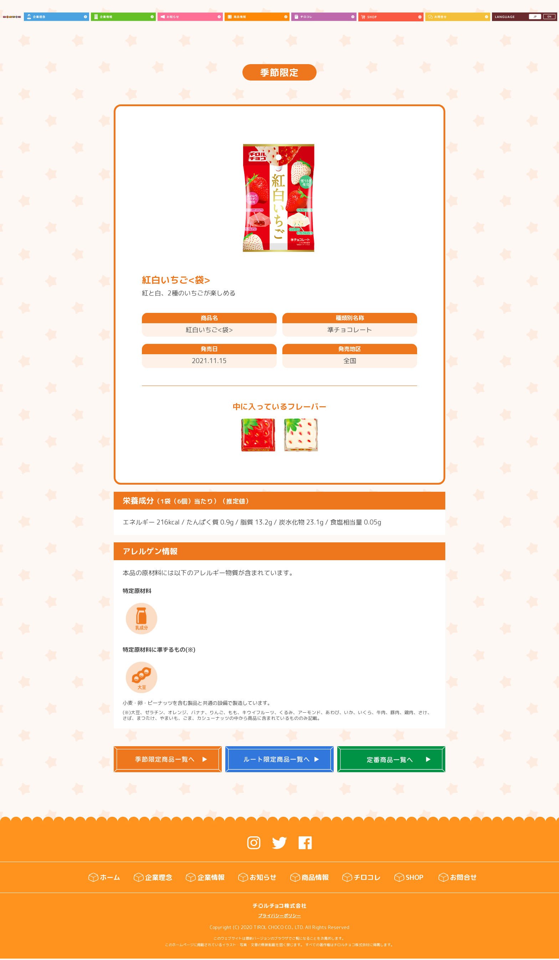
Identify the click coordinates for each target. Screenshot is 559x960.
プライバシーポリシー (279, 917)
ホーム (110, 878)
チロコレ (367, 878)
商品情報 (315, 878)
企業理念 (158, 878)
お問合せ (463, 878)
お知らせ (263, 878)
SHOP (415, 878)
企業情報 (211, 878)
